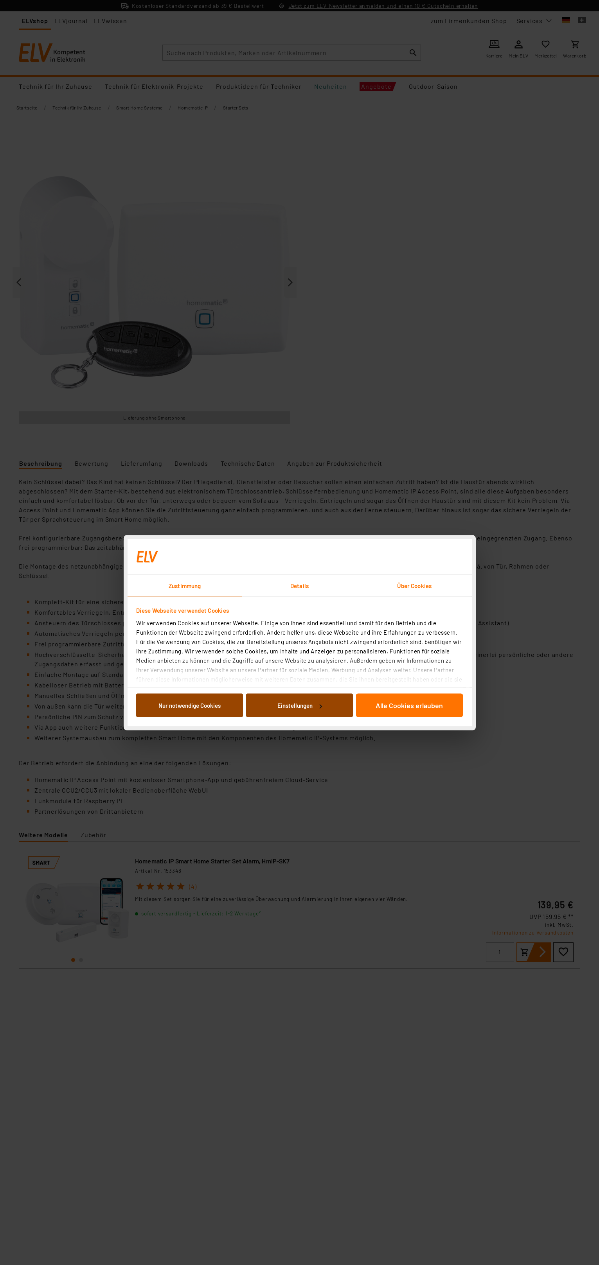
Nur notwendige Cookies (189, 705)
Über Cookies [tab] (414, 585)
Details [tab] (299, 585)
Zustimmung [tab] (185, 585)
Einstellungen (299, 705)
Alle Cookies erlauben (409, 705)
